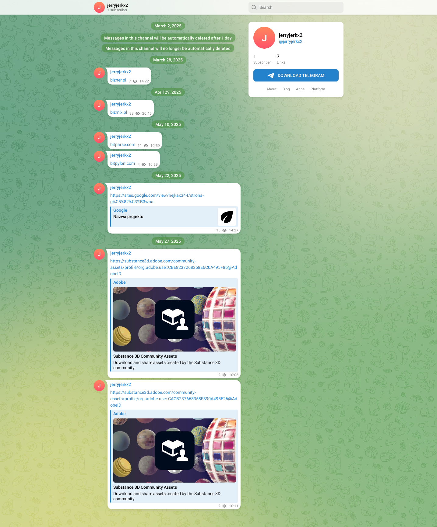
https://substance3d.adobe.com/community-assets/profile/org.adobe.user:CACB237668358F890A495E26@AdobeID (173, 398)
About (271, 89)
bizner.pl (118, 80)
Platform (318, 89)
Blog (286, 89)
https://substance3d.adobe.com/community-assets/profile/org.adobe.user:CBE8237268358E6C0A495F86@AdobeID (173, 267)
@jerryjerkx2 (290, 41)
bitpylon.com (122, 163)
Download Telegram (296, 75)
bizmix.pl (118, 112)
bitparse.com (122, 144)
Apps (300, 89)
